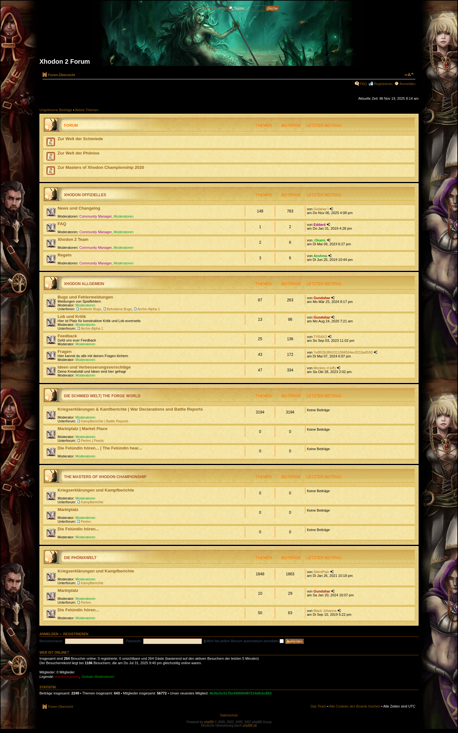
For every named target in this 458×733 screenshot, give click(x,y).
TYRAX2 (320, 337)
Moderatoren (123, 216)
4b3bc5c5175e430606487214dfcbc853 (240, 693)
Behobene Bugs (119, 309)
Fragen (65, 351)
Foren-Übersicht (61, 75)
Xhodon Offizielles (85, 195)
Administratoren (67, 677)
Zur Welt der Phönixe (79, 153)
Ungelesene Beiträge (55, 110)
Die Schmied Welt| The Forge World (102, 396)
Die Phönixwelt (80, 558)
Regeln (65, 255)
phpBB (209, 722)
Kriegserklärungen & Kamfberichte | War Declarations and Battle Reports (130, 409)
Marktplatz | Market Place (83, 428)
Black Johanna (325, 611)
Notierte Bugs (90, 309)
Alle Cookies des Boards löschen (354, 706)
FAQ (363, 84)
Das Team (318, 706)
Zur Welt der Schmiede (80, 138)
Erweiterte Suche (214, 8)
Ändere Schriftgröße (409, 74)
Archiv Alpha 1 (148, 309)
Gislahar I (321, 209)
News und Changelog (79, 208)
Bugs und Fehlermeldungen (85, 297)
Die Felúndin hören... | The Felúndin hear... (100, 448)
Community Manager (96, 216)
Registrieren (383, 84)
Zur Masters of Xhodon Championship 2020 (101, 167)
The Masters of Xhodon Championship (105, 477)
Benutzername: (51, 641)
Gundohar (322, 298)
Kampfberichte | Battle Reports (104, 421)
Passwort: (134, 641)
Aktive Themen (86, 110)
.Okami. (320, 240)
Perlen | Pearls (92, 440)
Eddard (320, 224)
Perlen (86, 521)
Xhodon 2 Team (73, 239)
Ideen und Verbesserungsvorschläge (94, 367)
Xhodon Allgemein (84, 284)
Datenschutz (229, 715)
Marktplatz (68, 509)
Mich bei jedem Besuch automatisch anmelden (245, 641)
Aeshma (320, 256)
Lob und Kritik (72, 316)
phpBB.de (250, 725)
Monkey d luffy (325, 368)
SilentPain (322, 572)
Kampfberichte (92, 502)
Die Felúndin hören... (78, 529)
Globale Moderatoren (97, 677)
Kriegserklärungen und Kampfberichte (96, 490)
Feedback (67, 336)
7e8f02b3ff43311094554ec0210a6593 (343, 352)
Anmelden (407, 84)
